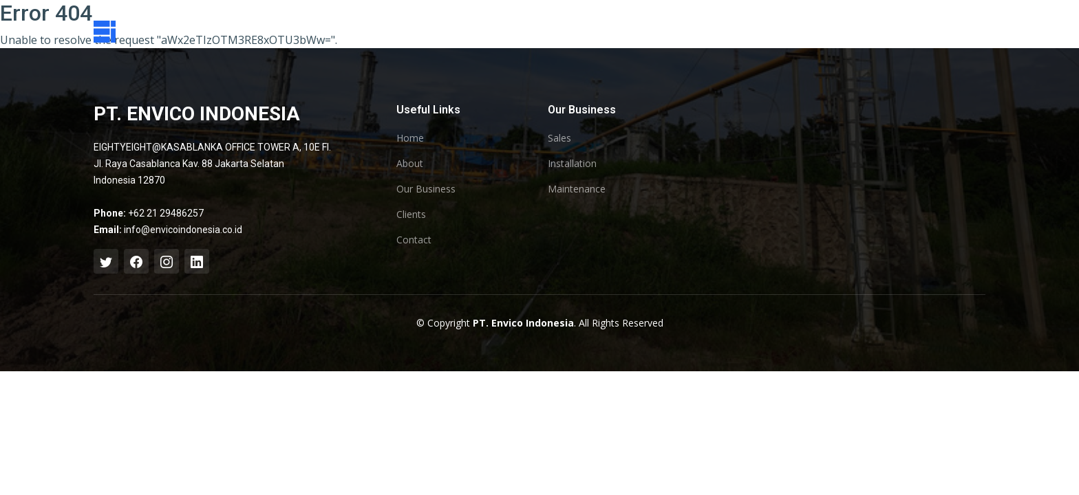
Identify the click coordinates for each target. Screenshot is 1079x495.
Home (410, 138)
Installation (572, 163)
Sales (559, 138)
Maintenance (577, 189)
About (409, 163)
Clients (411, 214)
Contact (413, 240)
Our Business (426, 189)
